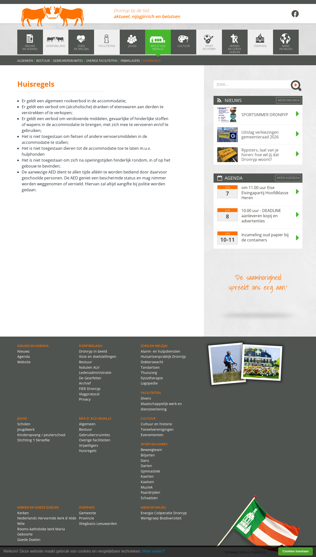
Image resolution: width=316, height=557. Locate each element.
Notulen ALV (89, 367)
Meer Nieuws (288, 100)
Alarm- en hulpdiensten (160, 351)
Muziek (147, 487)
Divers (146, 398)
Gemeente (87, 513)
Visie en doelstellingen (97, 356)
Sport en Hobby (154, 444)
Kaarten (147, 476)
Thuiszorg (149, 372)
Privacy (85, 399)
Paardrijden (150, 492)
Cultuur (148, 418)
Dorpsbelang (90, 345)
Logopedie (149, 383)
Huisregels (152, 61)
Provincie (86, 518)
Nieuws (23, 351)
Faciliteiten (151, 392)
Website (24, 362)
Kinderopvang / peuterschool (41, 434)
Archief (85, 383)
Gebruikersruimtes (68, 61)
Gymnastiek (150, 471)
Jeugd (22, 418)
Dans (145, 460)
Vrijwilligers (130, 61)
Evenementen (152, 434)
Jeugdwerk (26, 429)
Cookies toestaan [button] (295, 551)
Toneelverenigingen (157, 429)
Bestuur (43, 61)
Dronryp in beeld (93, 351)
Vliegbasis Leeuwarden (98, 523)
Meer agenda (288, 178)
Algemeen (25, 61)
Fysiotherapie (152, 378)
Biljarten (148, 455)
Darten (146, 465)
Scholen (23, 424)
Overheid (87, 507)
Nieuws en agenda (33, 345)
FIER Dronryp (89, 388)
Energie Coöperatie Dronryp (164, 513)
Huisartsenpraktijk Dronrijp (163, 356)
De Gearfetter (90, 378)
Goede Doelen (28, 539)
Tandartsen (150, 367)
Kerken (23, 513)
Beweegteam (151, 449)
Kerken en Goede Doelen (38, 507)
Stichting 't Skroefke (33, 440)
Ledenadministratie (95, 372)
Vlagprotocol (89, 394)
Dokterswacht (152, 362)
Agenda (23, 356)
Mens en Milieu (153, 507)
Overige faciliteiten (101, 61)
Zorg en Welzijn (154, 345)
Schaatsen (149, 497)
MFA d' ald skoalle (95, 418)
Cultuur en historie (156, 424)
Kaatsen (147, 481)
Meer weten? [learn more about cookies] (153, 551)
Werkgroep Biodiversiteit (161, 518)
